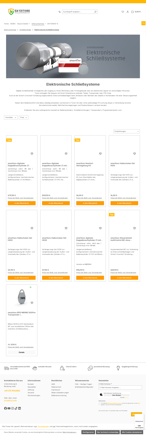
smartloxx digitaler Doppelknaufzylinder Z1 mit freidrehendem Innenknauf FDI (90, 239)
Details (21, 352)
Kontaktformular (10, 400)
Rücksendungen (34, 395)
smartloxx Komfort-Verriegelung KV (85, 164)
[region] (73, 1)
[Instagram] (12, 409)
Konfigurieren (88, 432)
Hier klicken (116, 395)
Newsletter (32, 387)
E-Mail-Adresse (105, 384)
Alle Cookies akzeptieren (132, 432)
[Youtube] (9, 409)
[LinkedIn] (19, 409)
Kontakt (31, 384)
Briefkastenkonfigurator (84, 387)
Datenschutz (56, 387)
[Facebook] (6, 409)
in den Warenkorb (22, 203)
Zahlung (31, 390)
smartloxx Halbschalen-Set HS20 (20, 239)
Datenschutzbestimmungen (114, 403)
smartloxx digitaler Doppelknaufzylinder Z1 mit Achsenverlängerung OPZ (54, 164)
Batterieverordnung (58, 395)
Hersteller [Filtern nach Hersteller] (10, 117)
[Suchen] (95, 12)
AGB (53, 384)
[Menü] (143, 415)
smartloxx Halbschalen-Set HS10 (123, 164)
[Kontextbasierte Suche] (59, 12)
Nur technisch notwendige (107, 432)
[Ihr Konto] (127, 12)
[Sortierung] (127, 131)
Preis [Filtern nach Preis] (23, 117)
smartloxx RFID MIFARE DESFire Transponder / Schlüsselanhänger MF (21, 313)
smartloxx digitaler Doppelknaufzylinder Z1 (18, 164)
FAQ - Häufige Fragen (83, 384)
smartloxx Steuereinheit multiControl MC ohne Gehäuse (121, 239)
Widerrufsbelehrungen (60, 393)
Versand (31, 393)
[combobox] (77, 12)
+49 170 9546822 (12, 390)
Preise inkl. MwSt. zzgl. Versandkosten (20, 198)
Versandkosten (43, 426)
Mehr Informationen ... (70, 432)
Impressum (55, 390)
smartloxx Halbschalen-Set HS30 (54, 239)
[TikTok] (16, 409)
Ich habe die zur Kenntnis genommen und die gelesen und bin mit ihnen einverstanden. (120, 404)
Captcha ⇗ (125, 397)
